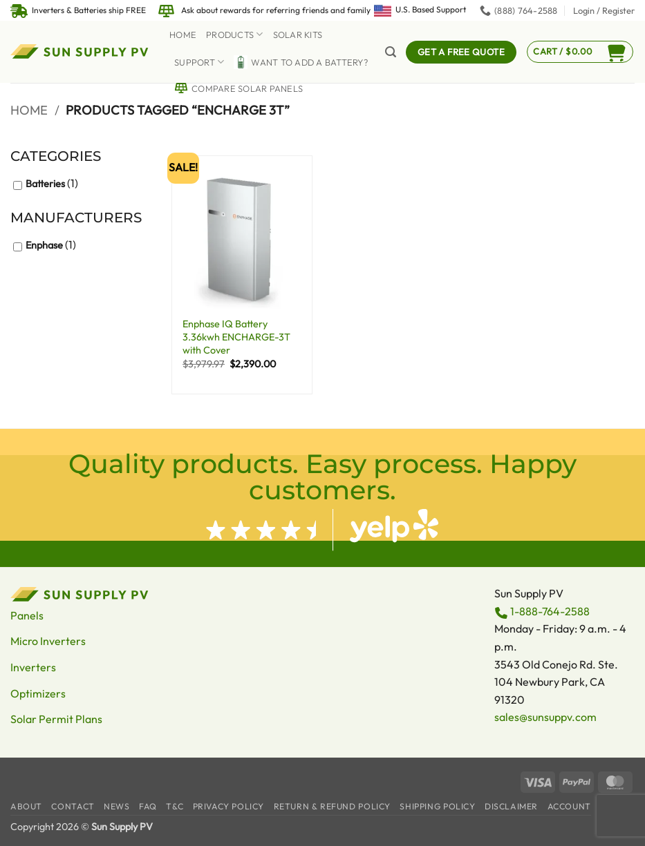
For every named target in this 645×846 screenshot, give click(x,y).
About (26, 806)
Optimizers (38, 693)
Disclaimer (511, 806)
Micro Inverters (48, 641)
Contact (72, 806)
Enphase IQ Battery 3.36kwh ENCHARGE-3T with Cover (236, 337)
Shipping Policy (437, 806)
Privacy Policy (229, 806)
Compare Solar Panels (238, 88)
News (116, 806)
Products (234, 34)
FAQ (148, 806)
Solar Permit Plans (56, 719)
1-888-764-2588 (550, 611)
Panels (27, 615)
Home (182, 34)
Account (569, 806)
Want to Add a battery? (301, 62)
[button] (604, 10)
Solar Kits (298, 34)
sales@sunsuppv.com (545, 717)
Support (199, 61)
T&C (174, 806)
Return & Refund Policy (332, 806)
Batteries (45, 183)
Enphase (44, 245)
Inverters (33, 667)
